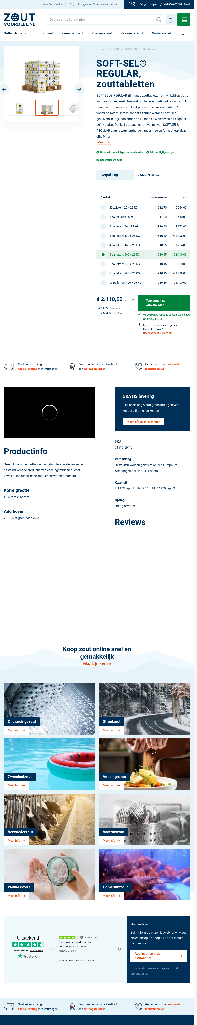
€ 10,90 (162, 226)
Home (100, 49)
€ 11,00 (162, 217)
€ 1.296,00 (179, 236)
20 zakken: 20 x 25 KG (123, 207)
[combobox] (105, 19)
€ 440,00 (181, 217)
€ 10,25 (162, 282)
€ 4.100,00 (179, 282)
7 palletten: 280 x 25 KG (124, 273)
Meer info (104, 142)
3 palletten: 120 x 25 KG (124, 236)
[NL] (19, 19)
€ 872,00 (181, 226)
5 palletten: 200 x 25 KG (124, 254)
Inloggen (83, 4)
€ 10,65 (162, 245)
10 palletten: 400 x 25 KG (125, 282)
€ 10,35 (162, 273)
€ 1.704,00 (179, 245)
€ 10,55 (162, 254)
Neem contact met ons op (157, 332)
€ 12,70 (162, 207)
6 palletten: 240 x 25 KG (124, 264)
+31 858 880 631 (173, 4)
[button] (19, 108)
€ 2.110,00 (179, 254)
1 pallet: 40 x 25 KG (121, 217)
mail (187, 4)
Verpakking (109, 175)
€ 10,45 (162, 264)
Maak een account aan (105, 4)
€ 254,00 (181, 207)
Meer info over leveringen (143, 422)
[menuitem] (54, 4)
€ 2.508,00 (179, 264)
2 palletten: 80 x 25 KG (123, 226)
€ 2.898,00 (179, 273)
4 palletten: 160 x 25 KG (124, 245)
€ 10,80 (162, 236)
